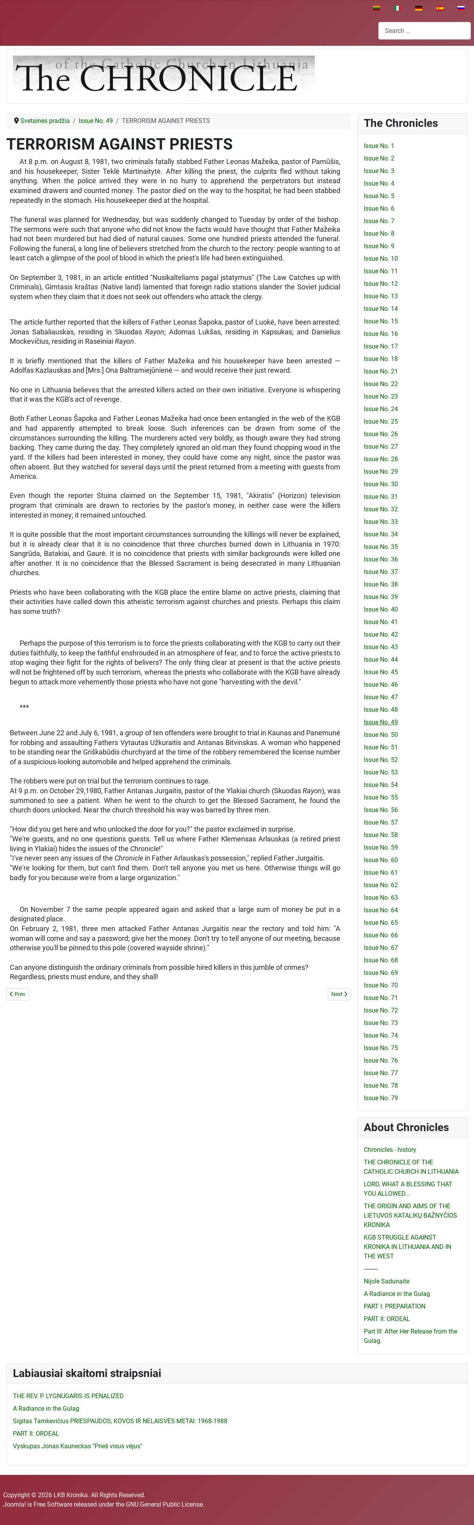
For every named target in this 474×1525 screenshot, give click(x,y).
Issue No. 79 (381, 1098)
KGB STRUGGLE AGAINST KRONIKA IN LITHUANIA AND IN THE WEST (407, 1247)
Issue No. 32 (381, 509)
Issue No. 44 (381, 659)
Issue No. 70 (381, 985)
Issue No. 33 (381, 521)
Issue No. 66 (381, 935)
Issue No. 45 (381, 672)
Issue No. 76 (381, 1060)
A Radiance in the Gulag (397, 1294)
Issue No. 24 (381, 409)
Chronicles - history (390, 1149)
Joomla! (14, 1504)
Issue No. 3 (379, 171)
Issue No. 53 (381, 772)
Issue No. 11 (381, 271)
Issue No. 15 (381, 321)
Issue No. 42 (381, 634)
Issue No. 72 (381, 1010)
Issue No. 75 (381, 1048)
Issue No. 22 (381, 384)
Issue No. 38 (381, 584)
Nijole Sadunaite (386, 1281)
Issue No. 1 (379, 146)
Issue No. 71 (381, 998)
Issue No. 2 (379, 158)
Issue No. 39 (381, 597)
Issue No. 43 (381, 647)
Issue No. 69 (381, 972)
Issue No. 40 (381, 609)
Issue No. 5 (379, 196)
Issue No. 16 (381, 333)
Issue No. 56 (381, 810)
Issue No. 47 (381, 697)
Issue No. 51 (381, 747)
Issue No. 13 (381, 296)
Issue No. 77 (381, 1073)
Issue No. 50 (381, 734)
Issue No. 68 (381, 960)
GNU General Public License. (165, 1504)
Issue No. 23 (381, 396)
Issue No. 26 (381, 434)
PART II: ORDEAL (387, 1319)
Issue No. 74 (381, 1035)
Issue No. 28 (381, 459)
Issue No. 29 (381, 471)
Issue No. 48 (381, 709)
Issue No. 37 (381, 572)
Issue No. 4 (379, 183)
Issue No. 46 (381, 684)
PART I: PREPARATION (394, 1306)
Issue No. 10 (381, 258)
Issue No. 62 (381, 885)
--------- (371, 1268)
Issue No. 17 (381, 346)
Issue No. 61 (381, 872)
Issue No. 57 (381, 822)
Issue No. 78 (381, 1085)
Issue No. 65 (381, 922)
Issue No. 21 (381, 371)
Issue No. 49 (381, 722)
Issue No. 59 (381, 847)
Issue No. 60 (381, 860)
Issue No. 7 (379, 221)
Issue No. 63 (381, 897)
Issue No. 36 (381, 559)
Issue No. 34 (381, 534)
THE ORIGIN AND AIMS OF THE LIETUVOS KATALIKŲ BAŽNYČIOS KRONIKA (410, 1215)
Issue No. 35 (381, 546)
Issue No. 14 (381, 308)
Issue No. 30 (381, 484)
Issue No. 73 (381, 1023)
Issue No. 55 (381, 797)
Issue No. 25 (381, 421)
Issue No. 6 (379, 208)
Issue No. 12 (381, 283)
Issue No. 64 (381, 910)
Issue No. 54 (381, 785)
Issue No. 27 (381, 446)
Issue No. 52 (381, 759)
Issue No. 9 (379, 246)
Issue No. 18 (381, 359)
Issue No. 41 (381, 622)
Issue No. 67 (381, 947)
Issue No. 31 (381, 496)
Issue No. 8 (379, 233)
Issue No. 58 (381, 835)
